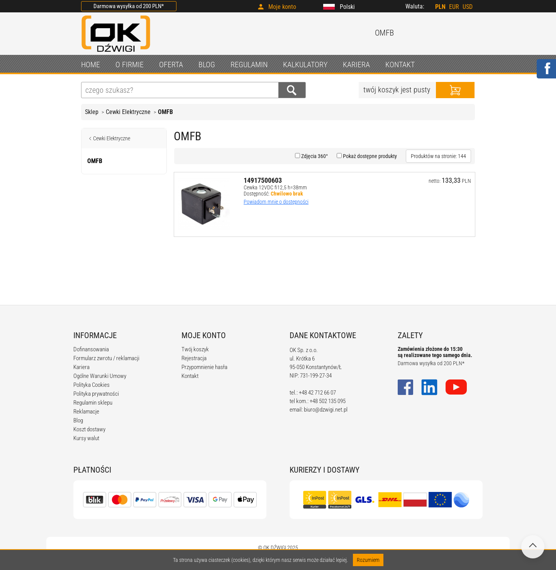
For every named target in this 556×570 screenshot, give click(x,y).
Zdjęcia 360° (314, 156)
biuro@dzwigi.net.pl (326, 409)
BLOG (206, 64)
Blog (78, 420)
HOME (90, 64)
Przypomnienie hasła (204, 367)
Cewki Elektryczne (128, 112)
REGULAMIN (249, 64)
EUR (454, 6)
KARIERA (356, 64)
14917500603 (263, 180)
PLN (440, 6)
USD (468, 6)
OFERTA (171, 64)
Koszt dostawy (89, 429)
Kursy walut (86, 438)
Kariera (81, 367)
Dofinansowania (91, 349)
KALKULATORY (305, 64)
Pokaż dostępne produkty (369, 156)
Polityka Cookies (91, 384)
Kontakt (189, 376)
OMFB (165, 112)
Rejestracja (194, 358)
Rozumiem (368, 560)
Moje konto (282, 6)
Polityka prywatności (96, 393)
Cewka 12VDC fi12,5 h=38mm (275, 187)
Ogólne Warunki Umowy (99, 376)
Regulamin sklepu (92, 402)
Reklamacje (86, 411)
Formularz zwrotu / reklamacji (106, 358)
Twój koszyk (195, 349)
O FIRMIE (129, 64)
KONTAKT (400, 64)
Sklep (91, 112)
